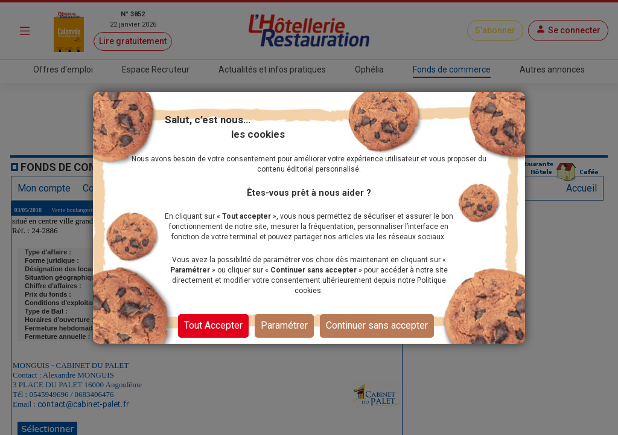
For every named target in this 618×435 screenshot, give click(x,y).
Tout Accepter (213, 331)
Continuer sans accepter (377, 331)
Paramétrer (284, 331)
